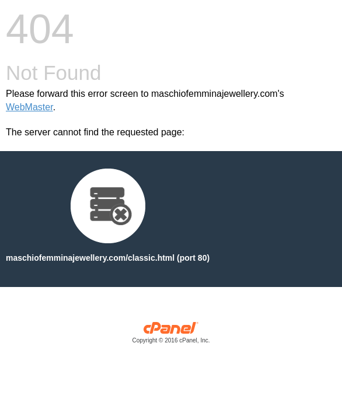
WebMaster (29, 107)
